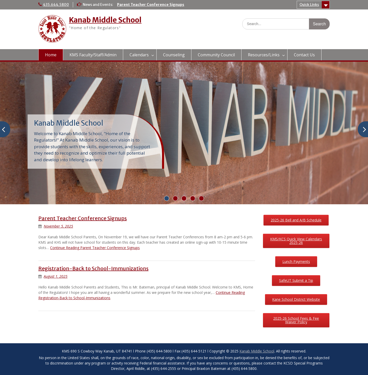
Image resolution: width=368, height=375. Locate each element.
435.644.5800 (56, 4)
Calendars (139, 55)
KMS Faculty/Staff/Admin (93, 55)
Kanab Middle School (105, 20)
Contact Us (304, 55)
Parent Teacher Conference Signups (150, 4)
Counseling (174, 55)
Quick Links (309, 4)
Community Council (216, 55)
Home (50, 55)
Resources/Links (264, 55)
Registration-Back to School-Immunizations (93, 268)
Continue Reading (95, 247)
